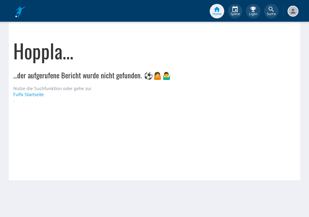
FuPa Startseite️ (28, 94)
